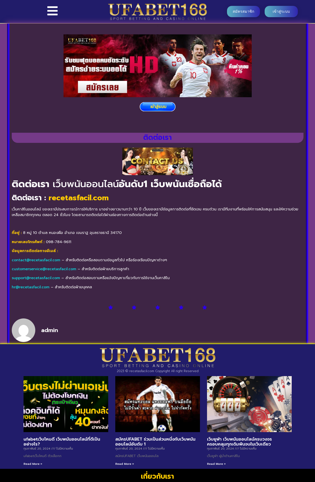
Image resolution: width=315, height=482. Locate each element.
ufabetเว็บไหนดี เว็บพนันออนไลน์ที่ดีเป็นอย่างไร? (62, 442)
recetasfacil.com (79, 198)
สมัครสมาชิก (243, 11)
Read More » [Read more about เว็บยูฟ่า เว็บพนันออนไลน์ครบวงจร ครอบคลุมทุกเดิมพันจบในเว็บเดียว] (216, 464)
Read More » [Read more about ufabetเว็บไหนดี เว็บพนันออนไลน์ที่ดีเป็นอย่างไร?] (33, 464)
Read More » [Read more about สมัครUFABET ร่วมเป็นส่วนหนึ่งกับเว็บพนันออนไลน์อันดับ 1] (124, 464)
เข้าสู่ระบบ (281, 11)
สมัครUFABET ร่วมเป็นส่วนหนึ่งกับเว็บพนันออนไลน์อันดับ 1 (155, 442)
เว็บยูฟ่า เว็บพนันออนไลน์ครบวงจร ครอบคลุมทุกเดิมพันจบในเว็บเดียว (239, 442)
